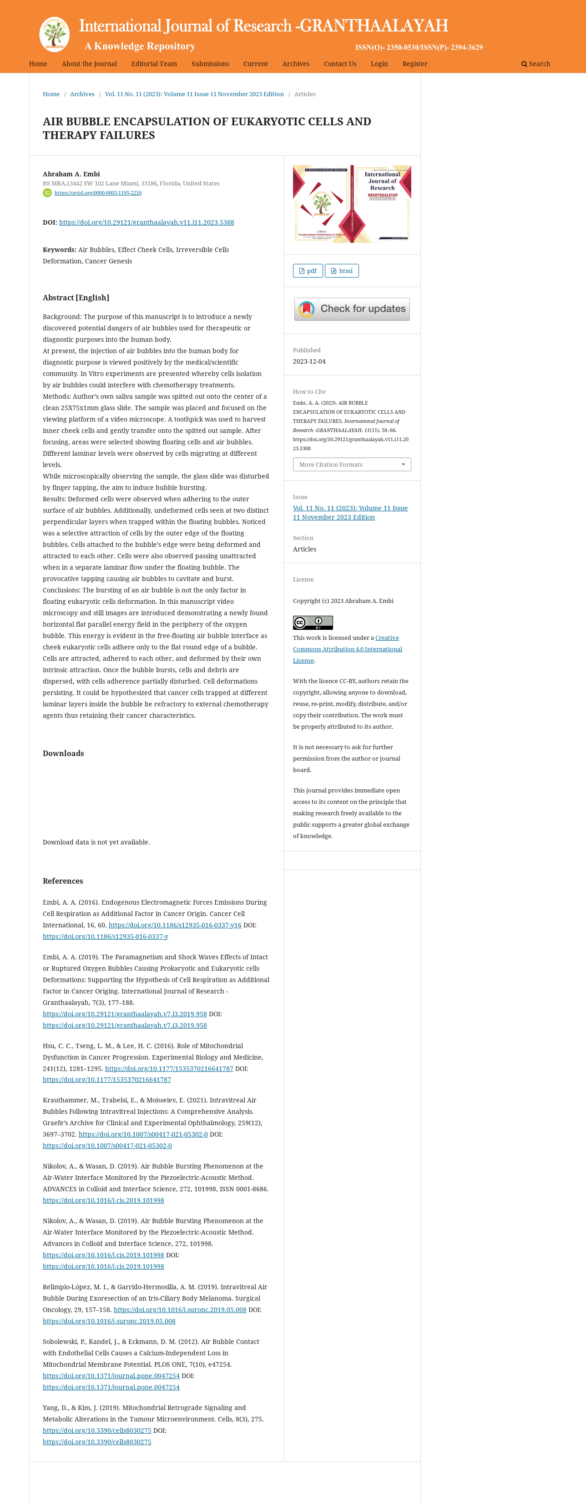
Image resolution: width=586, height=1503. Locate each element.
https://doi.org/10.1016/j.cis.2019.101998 (103, 1200)
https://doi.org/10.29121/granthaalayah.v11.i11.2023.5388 (146, 222)
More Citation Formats (331, 464)
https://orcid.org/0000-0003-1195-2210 (98, 193)
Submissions (210, 63)
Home (38, 63)
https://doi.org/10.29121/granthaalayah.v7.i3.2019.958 (125, 1013)
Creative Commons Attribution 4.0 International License (347, 648)
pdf (311, 271)
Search (536, 63)
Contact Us (340, 63)
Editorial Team (154, 63)
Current (255, 63)
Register (415, 63)
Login (379, 63)
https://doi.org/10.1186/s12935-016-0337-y (105, 936)
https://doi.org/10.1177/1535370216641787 (169, 1068)
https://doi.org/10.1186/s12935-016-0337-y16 (175, 925)
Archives (296, 63)
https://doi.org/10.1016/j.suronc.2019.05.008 (180, 1309)
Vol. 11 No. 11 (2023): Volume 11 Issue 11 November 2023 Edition (194, 94)
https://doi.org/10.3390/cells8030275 (97, 1430)
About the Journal (89, 63)
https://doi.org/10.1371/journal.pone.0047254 (111, 1375)
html (345, 271)
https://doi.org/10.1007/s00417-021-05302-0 (143, 1134)
